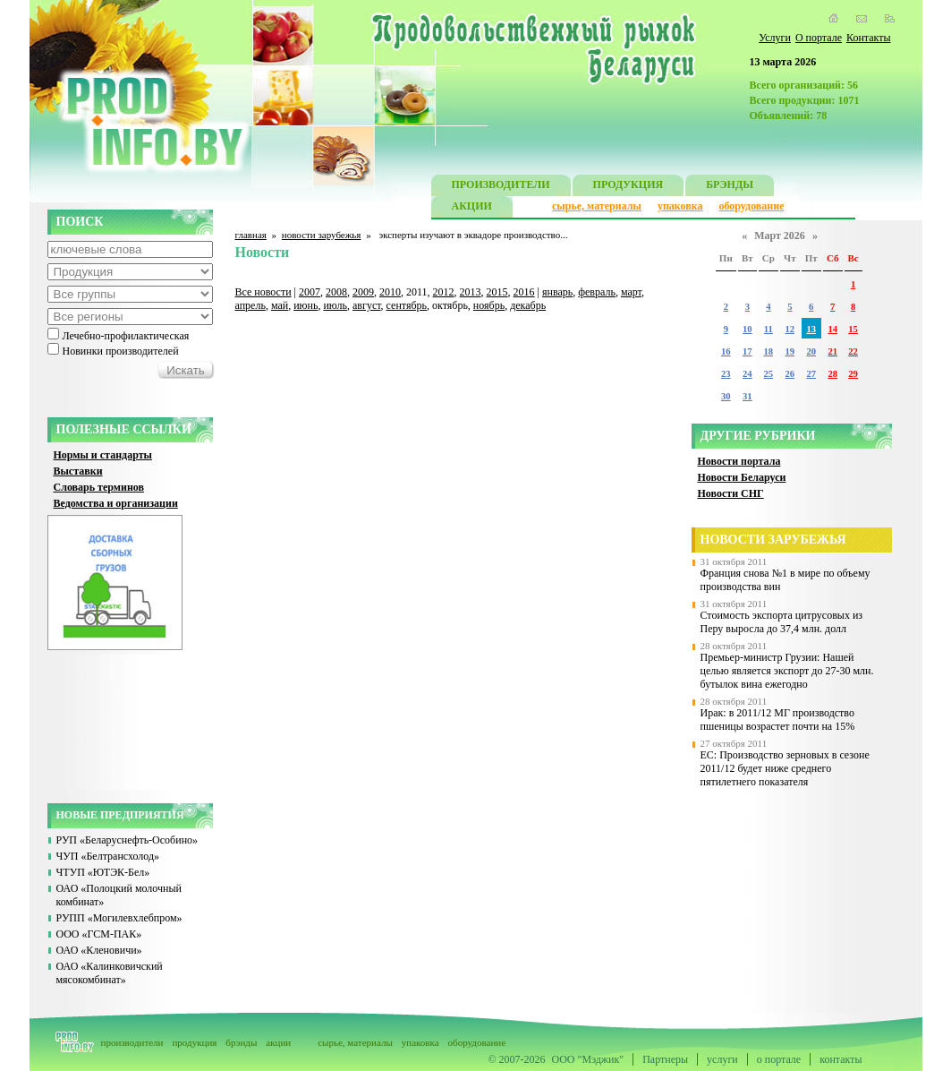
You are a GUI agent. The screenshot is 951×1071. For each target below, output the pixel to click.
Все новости (263, 292)
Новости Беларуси (742, 477)
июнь (305, 305)
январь (557, 292)
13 (811, 329)
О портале (818, 37)
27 (811, 374)
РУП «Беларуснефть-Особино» (127, 840)
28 (832, 374)
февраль (597, 292)
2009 (363, 292)
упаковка (680, 206)
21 (832, 351)
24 (747, 374)
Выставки (78, 471)
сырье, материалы (596, 206)
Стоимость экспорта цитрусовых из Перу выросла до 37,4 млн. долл (782, 622)
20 (811, 351)
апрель (250, 305)
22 (853, 351)
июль (335, 305)
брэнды (241, 1042)
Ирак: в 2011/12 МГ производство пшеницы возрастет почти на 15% (778, 720)
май (279, 305)
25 (769, 374)
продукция (194, 1042)
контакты (840, 1059)
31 (747, 396)
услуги (722, 1059)
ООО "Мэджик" (588, 1059)
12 (790, 329)
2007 (309, 292)
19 (790, 351)
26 (790, 374)
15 (853, 329)
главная (251, 234)
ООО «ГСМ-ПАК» (99, 934)
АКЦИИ (472, 208)
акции (278, 1042)
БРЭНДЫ (729, 186)
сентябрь (406, 305)
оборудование (751, 206)
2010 (390, 292)
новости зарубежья (321, 234)
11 (768, 329)
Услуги (775, 37)
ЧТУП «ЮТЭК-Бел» (103, 872)
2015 (497, 292)
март (631, 292)
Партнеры (665, 1059)
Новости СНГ (731, 493)
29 (853, 374)
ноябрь (489, 305)
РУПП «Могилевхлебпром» (119, 918)
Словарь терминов (99, 487)
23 (726, 374)
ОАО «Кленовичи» (99, 950)
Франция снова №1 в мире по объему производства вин (785, 580)
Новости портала (739, 461)
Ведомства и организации (116, 503)
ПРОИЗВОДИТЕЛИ (501, 186)
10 (747, 329)
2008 (336, 292)
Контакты (868, 37)
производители (132, 1042)
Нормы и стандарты (103, 455)
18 (769, 351)
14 (832, 329)
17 (747, 351)
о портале (779, 1059)
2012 (443, 292)
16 (726, 351)
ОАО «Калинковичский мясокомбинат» (109, 973)
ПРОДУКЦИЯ (628, 186)
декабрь (528, 305)
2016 (524, 292)
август (366, 305)
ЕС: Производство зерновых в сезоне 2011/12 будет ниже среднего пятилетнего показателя (785, 768)
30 (726, 396)
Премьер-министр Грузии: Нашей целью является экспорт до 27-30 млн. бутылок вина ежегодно (787, 670)
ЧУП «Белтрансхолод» (108, 856)
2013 (470, 292)
